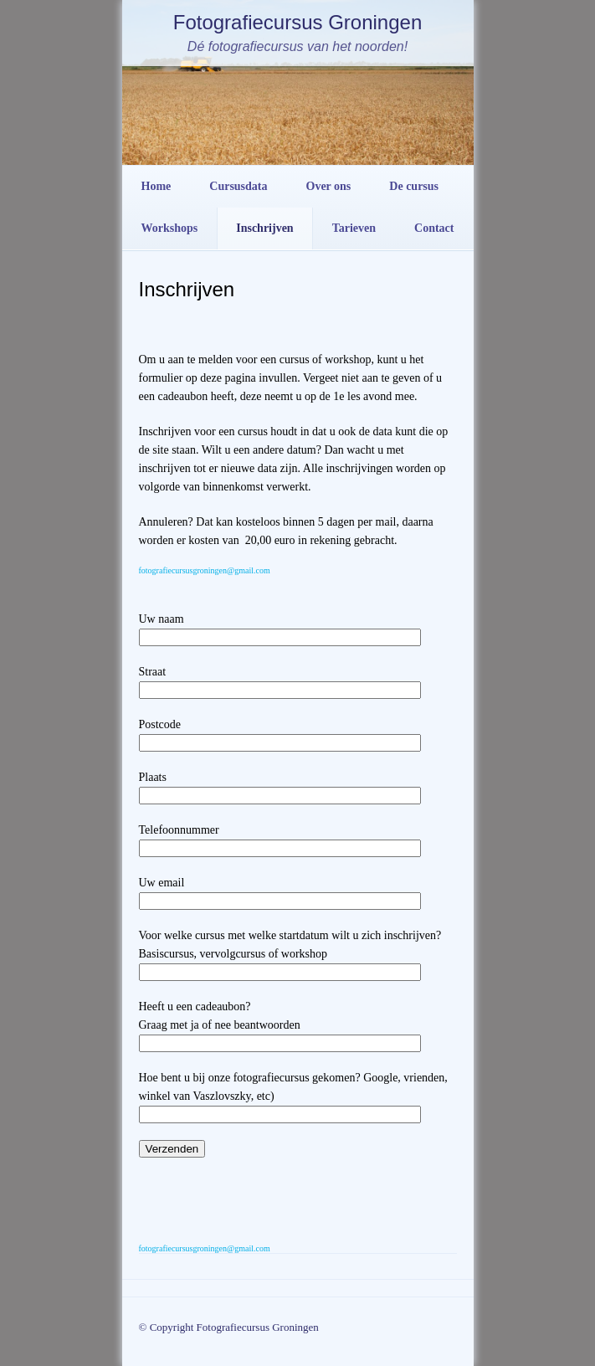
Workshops (169, 228)
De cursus (414, 186)
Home (156, 186)
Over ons (328, 186)
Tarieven (354, 228)
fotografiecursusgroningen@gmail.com (204, 570)
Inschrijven (264, 228)
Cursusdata (238, 186)
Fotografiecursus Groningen (298, 22)
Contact (434, 228)
